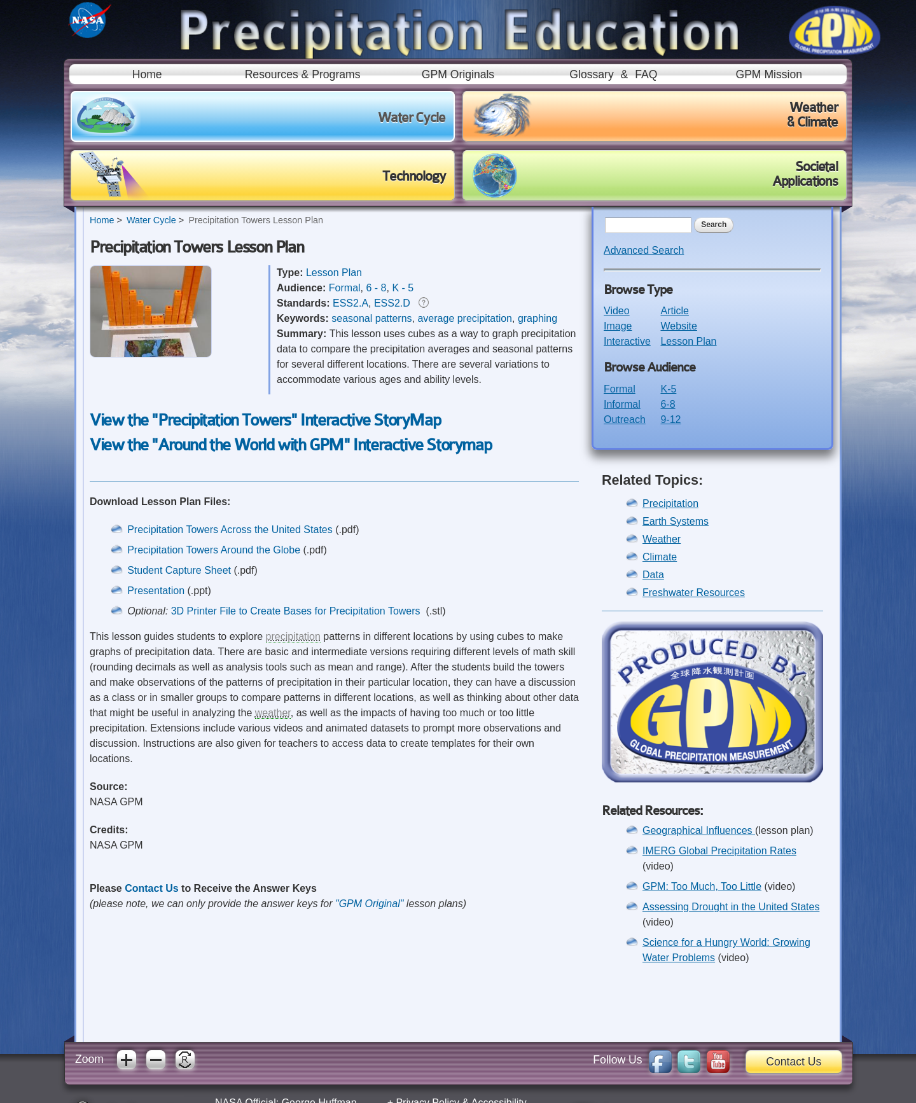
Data (653, 574)
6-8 (667, 404)
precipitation (293, 636)
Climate (659, 557)
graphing (537, 318)
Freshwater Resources (693, 592)
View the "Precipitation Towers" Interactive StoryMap (265, 420)
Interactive (627, 341)
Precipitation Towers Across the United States (230, 529)
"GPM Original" (369, 903)
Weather (661, 539)
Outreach (625, 419)
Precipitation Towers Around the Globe (215, 550)
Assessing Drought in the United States (730, 906)
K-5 (668, 389)
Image (618, 326)
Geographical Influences (698, 830)
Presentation (155, 590)
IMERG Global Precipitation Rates (719, 850)
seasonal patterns (371, 318)
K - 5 (402, 287)
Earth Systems (675, 521)
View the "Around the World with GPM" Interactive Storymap (290, 445)
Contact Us (151, 888)
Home (147, 74)
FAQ (646, 74)
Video (617, 310)
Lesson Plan (334, 272)
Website (678, 326)
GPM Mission (768, 74)
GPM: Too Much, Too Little (701, 886)
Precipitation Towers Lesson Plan (255, 220)
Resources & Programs (303, 74)
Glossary (591, 74)
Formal (345, 287)
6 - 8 (376, 287)
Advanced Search (644, 250)
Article (674, 310)
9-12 (670, 419)
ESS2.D (392, 303)
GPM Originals (458, 74)
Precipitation (670, 503)
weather (273, 712)
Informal (622, 404)
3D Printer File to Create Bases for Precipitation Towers (297, 611)
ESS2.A (350, 303)
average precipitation (464, 318)
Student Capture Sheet (179, 570)
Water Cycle (151, 220)
